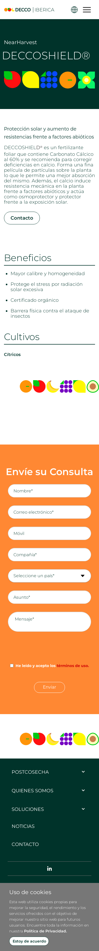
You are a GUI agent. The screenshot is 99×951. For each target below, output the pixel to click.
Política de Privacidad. (45, 931)
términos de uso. (73, 665)
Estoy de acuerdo (29, 941)
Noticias (23, 826)
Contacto (22, 218)
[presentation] (50, 647)
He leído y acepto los (52, 665)
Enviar (49, 687)
